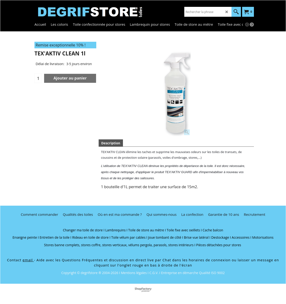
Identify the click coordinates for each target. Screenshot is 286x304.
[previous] (247, 24)
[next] (252, 24)
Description (110, 143)
